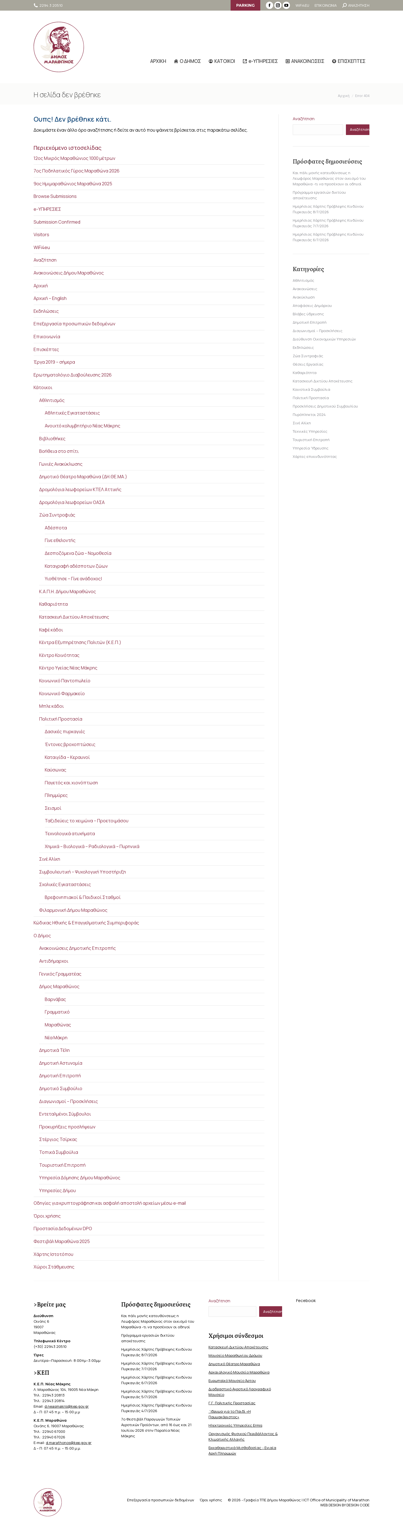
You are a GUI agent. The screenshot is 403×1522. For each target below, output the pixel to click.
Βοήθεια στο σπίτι (59, 451)
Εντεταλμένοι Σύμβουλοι (65, 1114)
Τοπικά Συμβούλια (58, 1152)
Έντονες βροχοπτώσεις (70, 744)
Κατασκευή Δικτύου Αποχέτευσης (74, 617)
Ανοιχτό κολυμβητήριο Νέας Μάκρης (82, 426)
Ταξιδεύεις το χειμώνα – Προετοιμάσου (86, 821)
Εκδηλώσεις (46, 311)
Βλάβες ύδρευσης (308, 313)
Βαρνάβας (55, 999)
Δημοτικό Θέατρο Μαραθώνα (234, 1363)
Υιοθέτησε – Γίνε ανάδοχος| (73, 579)
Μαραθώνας (58, 1025)
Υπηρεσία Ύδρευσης (311, 448)
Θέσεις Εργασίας (308, 364)
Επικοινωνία (47, 336)
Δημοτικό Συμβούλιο (60, 1088)
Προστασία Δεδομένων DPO (63, 1228)
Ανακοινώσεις (305, 288)
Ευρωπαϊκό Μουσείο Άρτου (232, 1380)
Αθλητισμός (52, 400)
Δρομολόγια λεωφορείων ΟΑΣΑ (72, 502)
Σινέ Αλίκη (49, 859)
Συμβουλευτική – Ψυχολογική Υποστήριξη (82, 872)
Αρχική (41, 286)
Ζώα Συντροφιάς (57, 515)
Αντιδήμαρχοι (53, 961)
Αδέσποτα (56, 528)
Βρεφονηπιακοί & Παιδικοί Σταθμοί (83, 897)
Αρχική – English (50, 298)
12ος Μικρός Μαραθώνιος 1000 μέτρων (74, 158)
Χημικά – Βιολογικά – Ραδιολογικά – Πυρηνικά (92, 846)
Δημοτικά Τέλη (54, 1050)
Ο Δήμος (42, 935)
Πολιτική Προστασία (60, 719)
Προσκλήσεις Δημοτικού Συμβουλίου (325, 406)
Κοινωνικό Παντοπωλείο (64, 681)
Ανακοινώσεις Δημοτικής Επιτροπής (77, 948)
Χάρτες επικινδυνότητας (315, 456)
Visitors (41, 234)
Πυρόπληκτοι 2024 (309, 414)
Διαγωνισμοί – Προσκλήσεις (68, 1101)
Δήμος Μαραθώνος (59, 986)
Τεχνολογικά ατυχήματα (70, 833)
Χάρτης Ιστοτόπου (53, 1254)
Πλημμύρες (56, 795)
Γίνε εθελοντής (60, 540)
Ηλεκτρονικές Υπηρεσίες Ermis (235, 1425)
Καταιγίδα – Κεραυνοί (67, 757)
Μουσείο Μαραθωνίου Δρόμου (235, 1355)
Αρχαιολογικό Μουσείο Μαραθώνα (239, 1372)
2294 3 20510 (48, 5)
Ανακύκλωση (304, 297)
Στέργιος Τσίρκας (58, 1139)
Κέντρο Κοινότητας (59, 655)
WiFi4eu (42, 247)
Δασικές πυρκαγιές (65, 731)
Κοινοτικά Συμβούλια (311, 389)
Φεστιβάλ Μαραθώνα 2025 (62, 1241)
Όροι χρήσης (47, 1216)
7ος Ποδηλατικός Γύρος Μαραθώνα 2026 (77, 171)
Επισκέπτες (46, 349)
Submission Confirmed (57, 222)
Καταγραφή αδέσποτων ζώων (76, 566)
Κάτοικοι (43, 387)
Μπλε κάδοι (51, 706)
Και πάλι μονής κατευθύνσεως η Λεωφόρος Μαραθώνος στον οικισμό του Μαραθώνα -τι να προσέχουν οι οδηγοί (329, 178)
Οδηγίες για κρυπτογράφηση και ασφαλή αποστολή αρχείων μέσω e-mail (110, 1203)
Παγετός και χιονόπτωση (71, 783)
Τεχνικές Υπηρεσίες (310, 431)
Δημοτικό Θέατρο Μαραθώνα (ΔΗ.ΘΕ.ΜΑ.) (83, 477)
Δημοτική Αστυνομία (60, 1063)
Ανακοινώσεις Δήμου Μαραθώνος (69, 273)
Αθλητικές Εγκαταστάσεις (72, 413)
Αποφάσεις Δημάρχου (312, 305)
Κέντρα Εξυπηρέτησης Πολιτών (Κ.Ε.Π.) (80, 642)
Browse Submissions (55, 196)
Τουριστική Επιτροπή (62, 1165)
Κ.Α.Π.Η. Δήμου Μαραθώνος (67, 591)
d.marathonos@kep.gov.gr (69, 1442)
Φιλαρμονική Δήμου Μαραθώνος (73, 910)
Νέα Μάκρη (56, 1038)
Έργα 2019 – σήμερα (54, 362)
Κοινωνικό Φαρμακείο (62, 693)
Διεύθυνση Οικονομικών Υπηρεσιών (324, 339)
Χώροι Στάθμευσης (54, 1267)
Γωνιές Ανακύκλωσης (61, 464)
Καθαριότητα (53, 604)
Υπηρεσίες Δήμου (57, 1190)
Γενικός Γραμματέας (60, 974)
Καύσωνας (55, 770)
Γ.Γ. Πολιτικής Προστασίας (232, 1402)
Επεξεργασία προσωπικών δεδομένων (74, 324)
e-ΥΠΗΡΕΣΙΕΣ (47, 209)
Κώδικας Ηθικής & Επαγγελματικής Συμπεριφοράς (86, 923)
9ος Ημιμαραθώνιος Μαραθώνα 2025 (73, 184)
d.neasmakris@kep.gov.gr (66, 1406)
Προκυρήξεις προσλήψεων (67, 1127)
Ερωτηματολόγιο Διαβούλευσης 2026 (73, 375)
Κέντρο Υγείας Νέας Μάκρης (68, 668)
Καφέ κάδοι (51, 630)
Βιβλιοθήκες (52, 438)
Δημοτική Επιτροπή (60, 1076)
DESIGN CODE (357, 1504)
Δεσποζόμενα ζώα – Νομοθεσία (78, 553)
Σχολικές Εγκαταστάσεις (65, 884)
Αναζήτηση (45, 260)
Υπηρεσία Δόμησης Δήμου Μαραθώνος (79, 1178)
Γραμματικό (57, 1012)
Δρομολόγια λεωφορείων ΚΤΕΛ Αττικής (80, 489)
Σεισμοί (53, 808)
